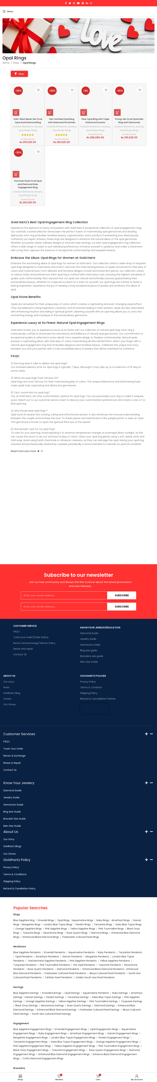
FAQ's (16, 631)
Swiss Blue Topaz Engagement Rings (72, 1041)
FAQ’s (6, 741)
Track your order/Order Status (30, 637)
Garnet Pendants (72, 956)
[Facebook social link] (66, 3)
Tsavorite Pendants (109, 965)
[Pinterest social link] (83, 3)
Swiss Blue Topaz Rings (129, 924)
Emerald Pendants (54, 952)
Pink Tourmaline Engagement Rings (119, 1046)
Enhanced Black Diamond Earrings (56, 1009)
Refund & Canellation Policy (19, 888)
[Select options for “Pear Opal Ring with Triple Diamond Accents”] (83, 113)
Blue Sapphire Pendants (27, 952)
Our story (8, 681)
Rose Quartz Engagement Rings (107, 1050)
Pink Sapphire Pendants (83, 960)
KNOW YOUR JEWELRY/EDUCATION (100, 627)
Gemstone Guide (90, 644)
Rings (35, 137)
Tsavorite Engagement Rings (68, 1050)
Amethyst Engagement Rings (87, 1033)
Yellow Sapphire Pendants (115, 960)
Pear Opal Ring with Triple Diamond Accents (95, 121)
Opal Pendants (23, 956)
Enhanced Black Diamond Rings (41, 937)
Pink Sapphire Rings (56, 928)
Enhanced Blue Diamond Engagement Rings (64, 1054)
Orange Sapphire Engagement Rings (117, 1041)
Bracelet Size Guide (14, 818)
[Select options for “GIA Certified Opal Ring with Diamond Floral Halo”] (49, 113)
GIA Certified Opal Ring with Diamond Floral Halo (62, 123)
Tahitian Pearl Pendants (58, 977)
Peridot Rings (83, 924)
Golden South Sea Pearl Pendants (95, 977)
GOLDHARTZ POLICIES (93, 676)
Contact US (20, 654)
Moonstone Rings (53, 932)
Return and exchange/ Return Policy (34, 643)
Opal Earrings (72, 993)
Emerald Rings (46, 920)
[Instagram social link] (74, 3)
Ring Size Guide (12, 811)
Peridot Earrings (55, 997)
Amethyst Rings (121, 920)
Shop (16, 62)
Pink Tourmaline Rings (111, 928)
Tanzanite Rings (103, 924)
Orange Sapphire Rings (28, 928)
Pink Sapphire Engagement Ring (31, 1046)
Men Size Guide (89, 661)
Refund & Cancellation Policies (98, 698)
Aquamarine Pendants (81, 952)
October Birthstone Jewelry (28, 132)
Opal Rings (25, 137)
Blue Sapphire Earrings (26, 993)
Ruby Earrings (120, 993)
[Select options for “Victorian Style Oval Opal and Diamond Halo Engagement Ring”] (16, 181)
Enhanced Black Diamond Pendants (103, 969)
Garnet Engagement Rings (122, 1033)
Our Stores (9, 704)
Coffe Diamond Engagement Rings (43, 1058)
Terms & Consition (91, 687)
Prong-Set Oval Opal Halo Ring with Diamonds (129, 121)
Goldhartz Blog (11, 693)
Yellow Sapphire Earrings (72, 1001)
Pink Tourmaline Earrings (104, 1001)
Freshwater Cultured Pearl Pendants (65, 973)
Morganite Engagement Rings (30, 1037)
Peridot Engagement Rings (114, 1037)
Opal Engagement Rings (104, 1029)
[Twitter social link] (70, 3)
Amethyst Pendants (47, 956)
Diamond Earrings (104, 1005)
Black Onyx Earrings (26, 1005)
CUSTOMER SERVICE (25, 626)
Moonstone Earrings (52, 1005)
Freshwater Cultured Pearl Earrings (99, 1009)
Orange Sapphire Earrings (40, 1001)
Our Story (8, 839)
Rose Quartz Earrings (79, 1005)
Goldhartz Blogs (12, 846)
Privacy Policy (88, 681)
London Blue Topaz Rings (57, 924)
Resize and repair (23, 648)
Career (7, 698)
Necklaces (19, 946)
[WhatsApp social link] (91, 3)
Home (6, 62)
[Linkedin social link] (87, 3)
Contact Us (9, 770)
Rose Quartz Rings (77, 932)
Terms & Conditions (14, 874)
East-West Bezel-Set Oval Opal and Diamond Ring (27, 123)
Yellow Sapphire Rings (82, 928)
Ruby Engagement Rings (52, 1033)
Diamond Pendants (68, 969)
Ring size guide (88, 650)
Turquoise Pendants (24, 965)
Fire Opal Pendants (84, 965)
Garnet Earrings (34, 997)
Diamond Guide (89, 633)
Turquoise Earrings (131, 1001)
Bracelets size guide (91, 656)
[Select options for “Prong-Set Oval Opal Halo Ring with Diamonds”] (117, 113)
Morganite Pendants (97, 956)
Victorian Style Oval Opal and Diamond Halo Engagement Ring (27, 191)
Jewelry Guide (88, 639)
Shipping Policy (88, 693)
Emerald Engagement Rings (71, 1029)
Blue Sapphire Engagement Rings (32, 1029)
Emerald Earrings (51, 993)
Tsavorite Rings (31, 932)
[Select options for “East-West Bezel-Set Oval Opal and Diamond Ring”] (16, 113)
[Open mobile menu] (8, 11)
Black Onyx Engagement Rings (30, 1050)
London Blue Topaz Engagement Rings (73, 1037)
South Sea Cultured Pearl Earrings (51, 1014)
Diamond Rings (99, 932)
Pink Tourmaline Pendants (55, 965)
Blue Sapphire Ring (23, 920)
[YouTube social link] (78, 3)
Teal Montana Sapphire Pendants (47, 960)
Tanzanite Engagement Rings (30, 1041)
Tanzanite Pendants (130, 952)
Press (6, 687)
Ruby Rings (102, 920)
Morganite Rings (31, 924)
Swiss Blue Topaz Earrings (106, 997)
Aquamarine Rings (82, 920)
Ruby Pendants (106, 952)
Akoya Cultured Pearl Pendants (107, 973)
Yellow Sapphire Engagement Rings (74, 1046)
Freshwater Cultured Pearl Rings (80, 937)
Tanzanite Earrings (78, 997)
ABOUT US (9, 676)
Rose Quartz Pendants (41, 969)
